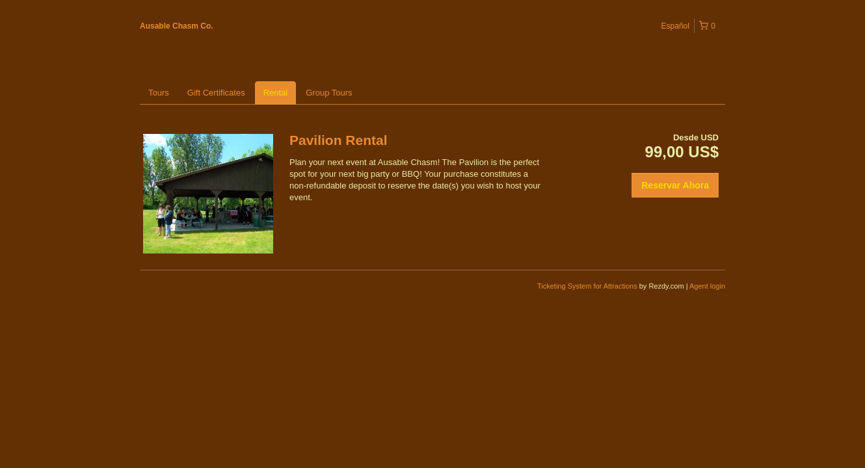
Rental (275, 93)
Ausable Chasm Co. (176, 26)
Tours (158, 93)
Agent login (707, 286)
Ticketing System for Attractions (588, 286)
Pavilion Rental (338, 140)
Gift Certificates (216, 93)
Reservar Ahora (675, 185)
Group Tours (329, 93)
